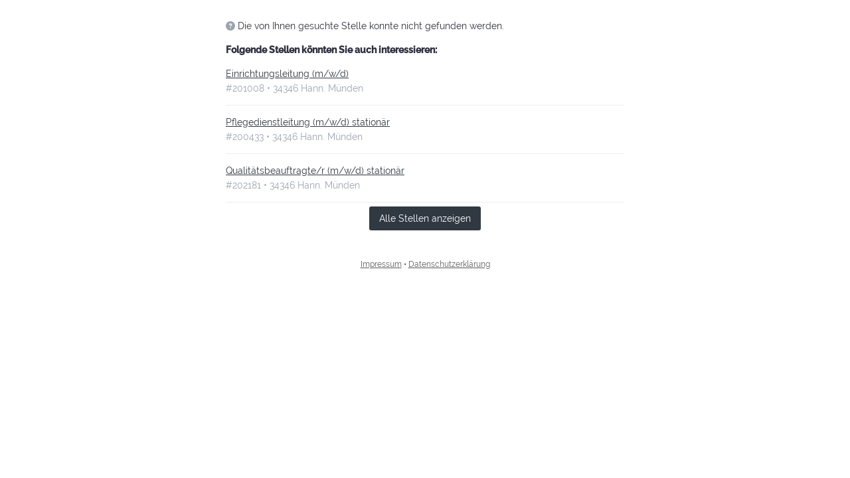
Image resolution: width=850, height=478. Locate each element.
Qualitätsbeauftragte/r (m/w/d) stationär (315, 170)
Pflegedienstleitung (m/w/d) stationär (308, 122)
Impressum (381, 264)
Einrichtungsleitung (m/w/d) (287, 73)
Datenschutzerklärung (449, 264)
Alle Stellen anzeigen (425, 218)
